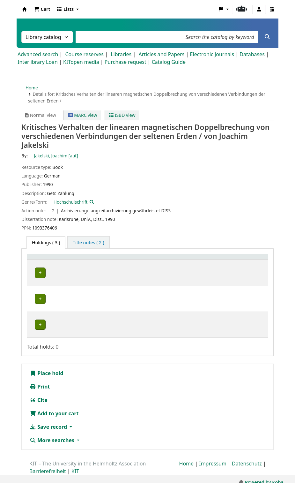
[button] (42, 9)
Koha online (24, 9)
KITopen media (81, 61)
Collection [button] (93, 267)
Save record (49, 420)
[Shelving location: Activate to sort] (139, 263)
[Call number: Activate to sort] (182, 263)
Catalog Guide (169, 61)
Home (32, 88)
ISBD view (122, 115)
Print (40, 380)
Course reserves (84, 54)
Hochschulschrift (71, 202)
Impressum (212, 457)
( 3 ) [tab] (46, 242)
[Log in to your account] (259, 9)
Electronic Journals (212, 54)
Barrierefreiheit (47, 464)
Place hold (46, 366)
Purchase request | (128, 61)
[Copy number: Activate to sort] (221, 263)
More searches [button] (53, 433)
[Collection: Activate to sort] (97, 263)
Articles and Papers (161, 54)
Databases (252, 54)
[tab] (88, 242)
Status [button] (251, 267)
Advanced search (38, 54)
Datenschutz (247, 457)
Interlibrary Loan (38, 61)
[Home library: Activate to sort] (53, 263)
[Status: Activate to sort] (254, 263)
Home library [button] (44, 267)
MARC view (82, 115)
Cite (39, 393)
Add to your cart (54, 407)
